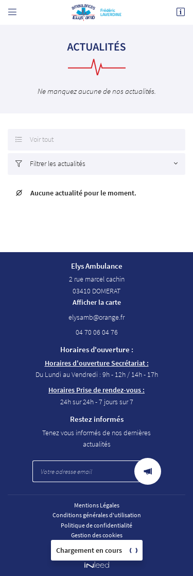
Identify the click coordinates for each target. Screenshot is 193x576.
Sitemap (97, 545)
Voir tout (34, 140)
